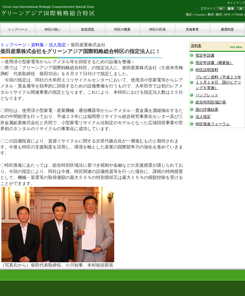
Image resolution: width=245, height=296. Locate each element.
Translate (200, 14)
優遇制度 (227, 29)
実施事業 (192, 29)
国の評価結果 (207, 110)
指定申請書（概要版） (215, 63)
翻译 (211, 14)
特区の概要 (122, 29)
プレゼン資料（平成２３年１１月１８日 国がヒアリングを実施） (218, 82)
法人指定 (57, 44)
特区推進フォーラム (213, 124)
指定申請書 (205, 55)
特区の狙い (53, 29)
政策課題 (87, 29)
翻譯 (219, 14)
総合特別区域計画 (211, 102)
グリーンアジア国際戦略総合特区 (48, 10)
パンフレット (207, 95)
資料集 (37, 44)
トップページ (17, 29)
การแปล (237, 14)
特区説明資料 (207, 70)
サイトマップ (236, 2)
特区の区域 (157, 29)
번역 (227, 14)
